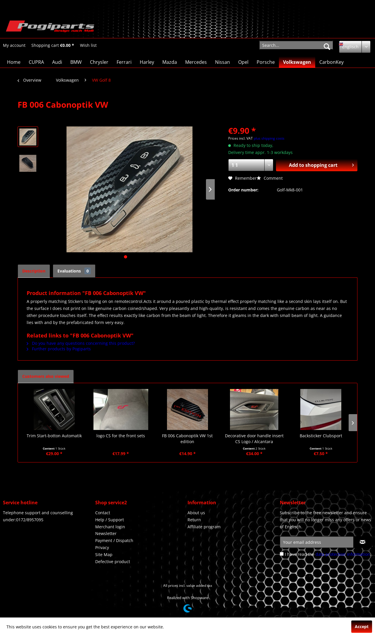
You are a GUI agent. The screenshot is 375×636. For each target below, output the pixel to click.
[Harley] (147, 62)
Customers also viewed (45, 376)
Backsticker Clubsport (321, 435)
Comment (270, 178)
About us (196, 512)
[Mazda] (169, 62)
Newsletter (106, 533)
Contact (102, 512)
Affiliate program (204, 526)
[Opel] (243, 62)
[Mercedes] (196, 62)
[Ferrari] (124, 62)
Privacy (102, 547)
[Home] (14, 62)
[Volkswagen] (297, 62)
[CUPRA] (36, 62)
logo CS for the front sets (120, 435)
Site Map (103, 554)
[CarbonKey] (331, 62)
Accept (362, 626)
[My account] (14, 45)
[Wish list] (88, 45)
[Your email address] (317, 542)
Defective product (112, 561)
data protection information (343, 554)
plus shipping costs (269, 138)
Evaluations (74, 271)
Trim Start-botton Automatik (54, 435)
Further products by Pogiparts (59, 349)
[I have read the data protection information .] (282, 554)
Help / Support (109, 519)
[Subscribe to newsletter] (362, 542)
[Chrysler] (99, 62)
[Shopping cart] (52, 45)
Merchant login (110, 526)
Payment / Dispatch (114, 540)
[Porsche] (266, 62)
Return (194, 519)
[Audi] (57, 62)
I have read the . (328, 554)
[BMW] (76, 62)
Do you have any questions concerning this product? (81, 343)
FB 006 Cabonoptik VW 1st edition (187, 438)
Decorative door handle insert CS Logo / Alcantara (254, 438)
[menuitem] (14, 45)
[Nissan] (222, 62)
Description (33, 271)
